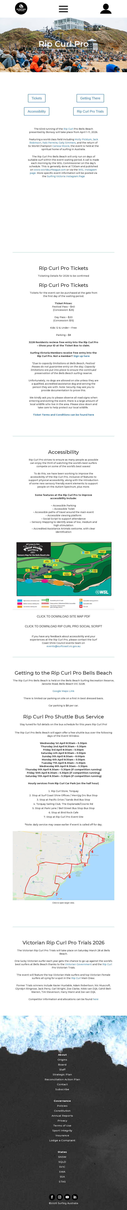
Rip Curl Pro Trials (90, 111)
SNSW (62, 1156)
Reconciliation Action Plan (62, 1079)
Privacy (62, 1120)
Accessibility (37, 111)
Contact (62, 1084)
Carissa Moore (60, 146)
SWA (62, 1171)
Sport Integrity (62, 1130)
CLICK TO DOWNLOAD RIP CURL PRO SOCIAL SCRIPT (63, 626)
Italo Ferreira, (50, 142)
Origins (62, 1059)
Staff (62, 1069)
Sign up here (81, 356)
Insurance (62, 1135)
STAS (62, 1181)
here (95, 999)
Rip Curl (68, 128)
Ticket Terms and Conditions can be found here (63, 414)
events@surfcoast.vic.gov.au (63, 646)
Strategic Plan (62, 1074)
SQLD (62, 1161)
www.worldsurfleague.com (50, 169)
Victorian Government (78, 964)
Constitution (62, 1110)
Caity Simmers (67, 142)
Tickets (37, 98)
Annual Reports (62, 1115)
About (62, 1054)
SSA (62, 1176)
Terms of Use (62, 1125)
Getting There (90, 98)
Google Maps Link (63, 691)
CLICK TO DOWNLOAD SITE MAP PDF (63, 616)
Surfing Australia (67, 1203)
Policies (62, 1105)
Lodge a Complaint (62, 1140)
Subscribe (62, 1089)
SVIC (62, 1166)
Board (62, 1064)
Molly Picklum (83, 139)
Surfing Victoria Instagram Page (66, 176)
